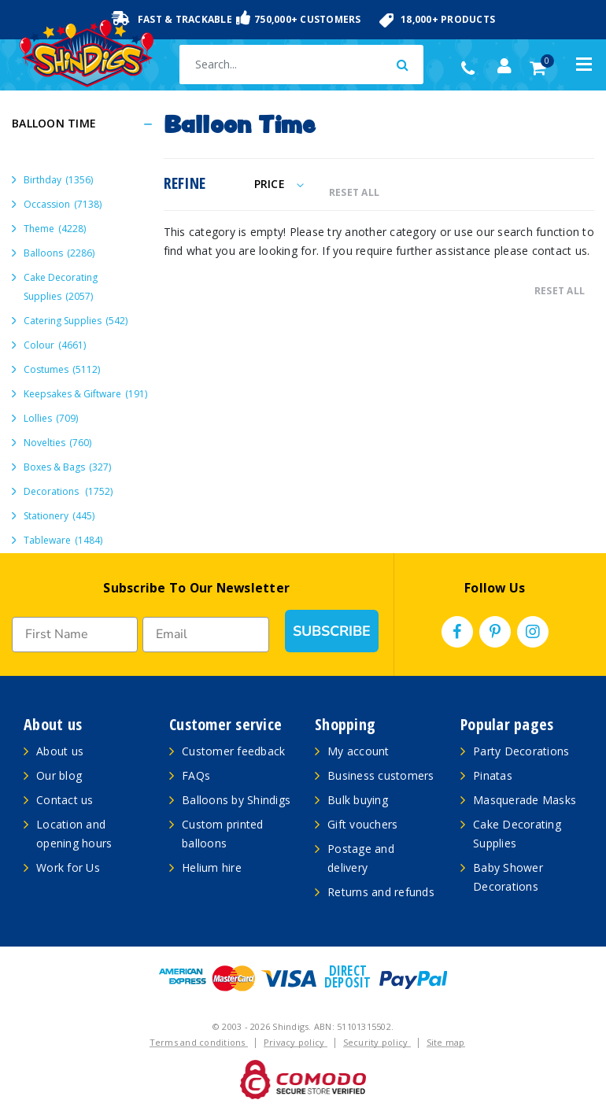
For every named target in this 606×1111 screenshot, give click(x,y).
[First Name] (75, 634)
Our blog (59, 775)
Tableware (63, 540)
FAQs (196, 775)
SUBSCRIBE (332, 631)
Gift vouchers (362, 824)
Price (279, 183)
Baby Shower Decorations (508, 877)
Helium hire (212, 867)
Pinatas (492, 775)
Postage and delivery (360, 858)
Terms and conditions (199, 1042)
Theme (55, 228)
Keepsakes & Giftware (85, 393)
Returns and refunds (380, 891)
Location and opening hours (74, 834)
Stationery (59, 515)
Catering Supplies (75, 320)
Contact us (65, 799)
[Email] (205, 634)
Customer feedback (233, 751)
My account (358, 751)
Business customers (380, 775)
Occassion (63, 204)
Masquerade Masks (524, 799)
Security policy (377, 1042)
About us (59, 751)
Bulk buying (357, 799)
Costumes (62, 369)
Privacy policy (295, 1042)
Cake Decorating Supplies (61, 287)
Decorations (68, 491)
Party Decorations (521, 751)
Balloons (59, 253)
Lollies (51, 418)
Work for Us (68, 867)
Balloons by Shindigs (236, 799)
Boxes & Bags (67, 467)
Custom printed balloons (223, 834)
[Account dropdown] (504, 66)
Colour (55, 345)
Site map (446, 1042)
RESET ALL (354, 192)
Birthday (58, 179)
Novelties (57, 442)
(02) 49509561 (471, 68)
